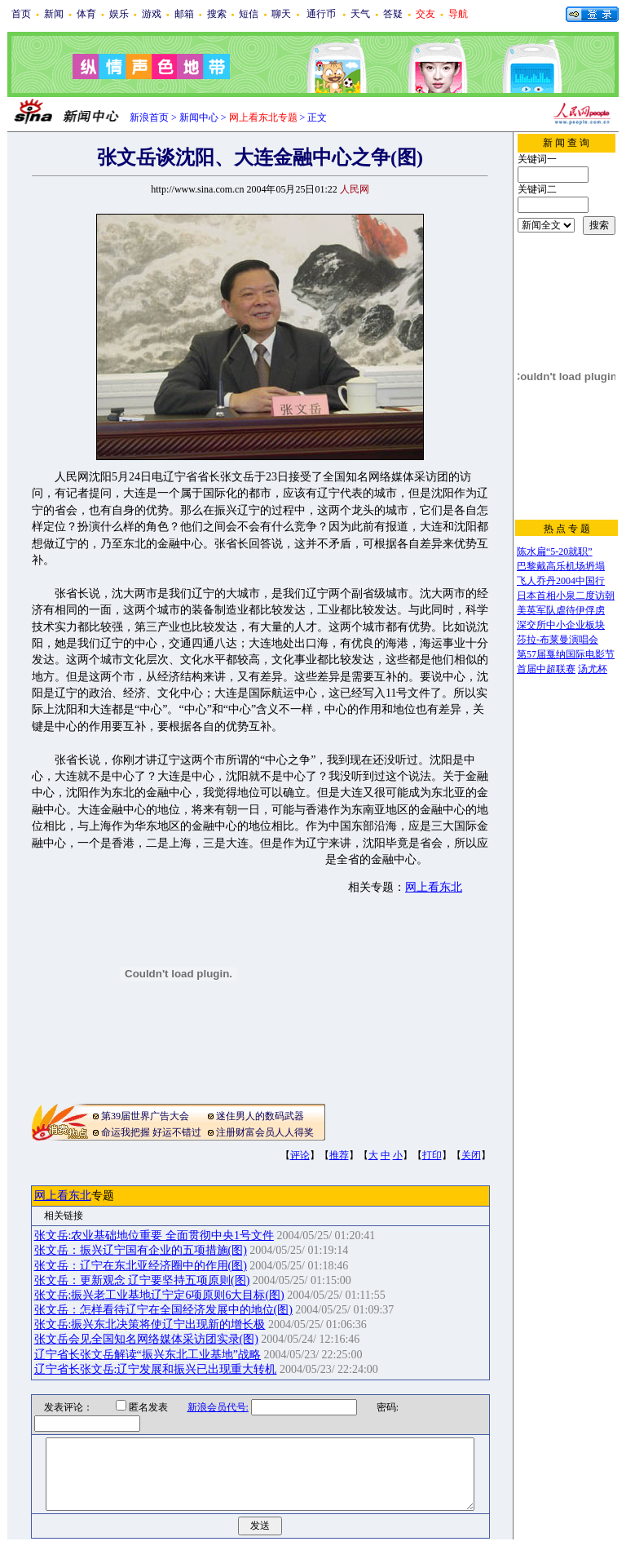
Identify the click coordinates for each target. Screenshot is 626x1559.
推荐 (339, 1155)
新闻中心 (198, 117)
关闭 (471, 1155)
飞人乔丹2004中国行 (561, 581)
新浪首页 (149, 117)
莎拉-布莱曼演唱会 (557, 639)
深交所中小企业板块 (561, 625)
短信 (248, 14)
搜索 (217, 14)
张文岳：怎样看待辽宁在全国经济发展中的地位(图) (163, 1310)
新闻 (54, 14)
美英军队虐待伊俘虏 (561, 610)
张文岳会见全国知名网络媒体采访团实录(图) (146, 1339)
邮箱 (184, 14)
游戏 (151, 14)
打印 (432, 1155)
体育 (86, 14)
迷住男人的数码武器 (260, 1116)
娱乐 (119, 14)
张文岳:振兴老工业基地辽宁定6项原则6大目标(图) (159, 1295)
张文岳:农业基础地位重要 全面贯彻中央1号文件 (154, 1235)
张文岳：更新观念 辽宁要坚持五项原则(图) (142, 1280)
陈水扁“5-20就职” (555, 551)
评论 (300, 1155)
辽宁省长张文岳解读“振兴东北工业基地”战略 (147, 1355)
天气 (360, 14)
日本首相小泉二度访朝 (566, 595)
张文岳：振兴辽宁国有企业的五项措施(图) (140, 1250)
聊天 (281, 14)
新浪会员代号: (207, 1407)
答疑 (393, 14)
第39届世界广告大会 (145, 1116)
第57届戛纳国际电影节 (566, 654)
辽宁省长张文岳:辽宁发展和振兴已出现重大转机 (155, 1369)
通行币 (321, 14)
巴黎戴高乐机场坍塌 (561, 566)
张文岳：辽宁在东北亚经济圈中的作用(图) (140, 1266)
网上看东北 (433, 887)
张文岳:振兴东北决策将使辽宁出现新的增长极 (150, 1324)
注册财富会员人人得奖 (265, 1132)
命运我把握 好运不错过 (151, 1132)
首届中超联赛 (546, 669)
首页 (21, 14)
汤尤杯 (592, 669)
